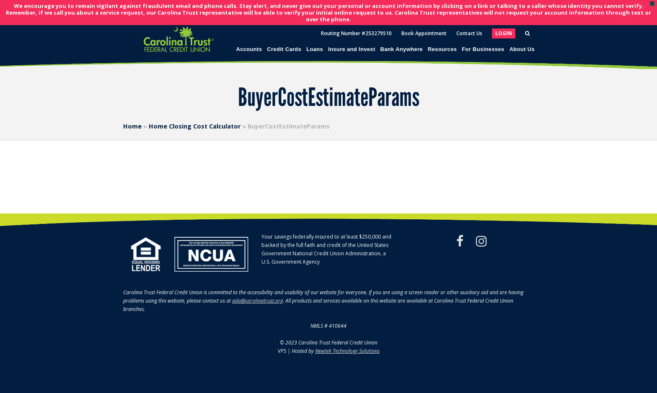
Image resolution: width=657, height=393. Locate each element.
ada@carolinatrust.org (257, 300)
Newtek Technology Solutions (347, 350)
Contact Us (469, 33)
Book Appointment (424, 33)
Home (132, 126)
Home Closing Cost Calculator (195, 126)
